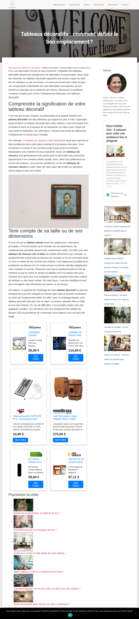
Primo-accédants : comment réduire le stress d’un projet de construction (116, 299)
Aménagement (59, 5)
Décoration (74, 5)
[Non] (135, 613)
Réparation (113, 5)
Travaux (125, 5)
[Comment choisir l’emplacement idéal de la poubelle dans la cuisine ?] (117, 214)
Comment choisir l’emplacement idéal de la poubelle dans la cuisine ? (117, 231)
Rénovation (99, 5)
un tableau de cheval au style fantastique (44, 140)
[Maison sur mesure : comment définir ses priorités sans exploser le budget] (117, 343)
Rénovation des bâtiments (18, 68)
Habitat (86, 5)
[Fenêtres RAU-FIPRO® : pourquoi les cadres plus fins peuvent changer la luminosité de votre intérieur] (117, 246)
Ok (70, 615)
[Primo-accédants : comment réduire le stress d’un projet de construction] (117, 283)
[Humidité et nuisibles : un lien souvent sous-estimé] (117, 315)
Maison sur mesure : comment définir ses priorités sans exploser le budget (116, 359)
